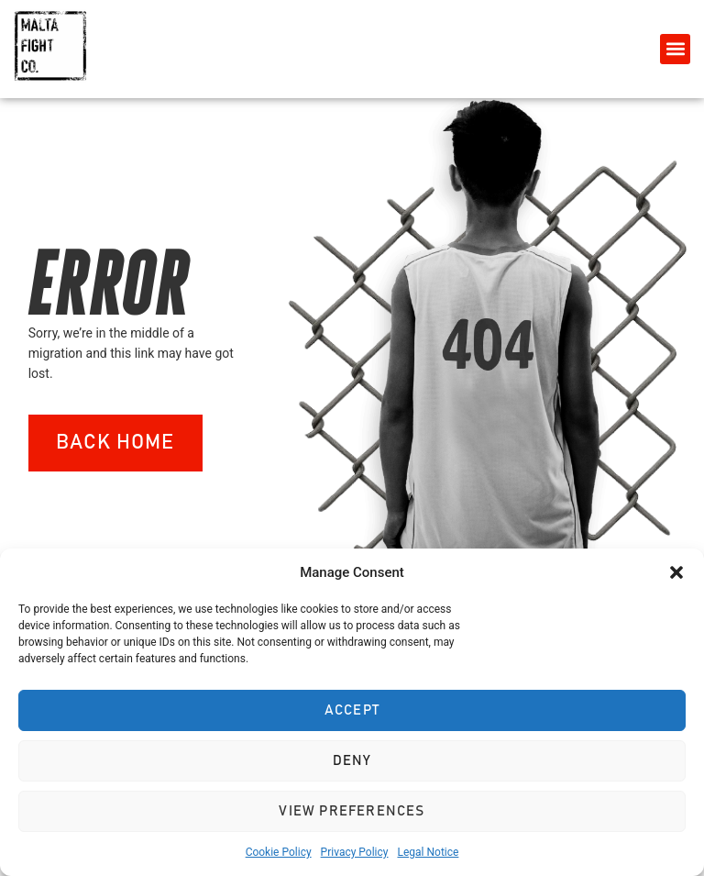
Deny (352, 761)
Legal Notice (427, 852)
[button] (676, 572)
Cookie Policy (279, 852)
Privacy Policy (355, 852)
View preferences (351, 811)
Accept (352, 710)
